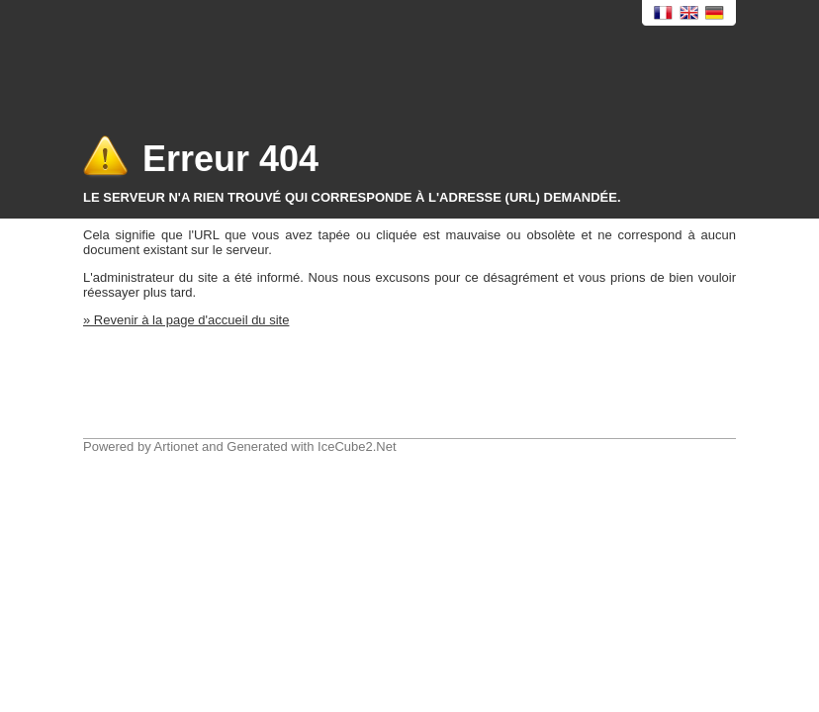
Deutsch (715, 13)
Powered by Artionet (140, 446)
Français (664, 13)
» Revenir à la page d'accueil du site (186, 319)
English (689, 13)
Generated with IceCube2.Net (311, 446)
